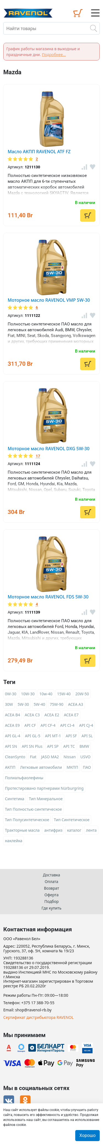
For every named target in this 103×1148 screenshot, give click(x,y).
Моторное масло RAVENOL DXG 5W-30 (49, 449)
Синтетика (14, 798)
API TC (69, 746)
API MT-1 (53, 735)
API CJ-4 (86, 725)
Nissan (69, 756)
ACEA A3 (75, 704)
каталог (74, 830)
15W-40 (64, 693)
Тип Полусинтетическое (27, 819)
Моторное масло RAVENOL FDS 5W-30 (48, 597)
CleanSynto (15, 756)
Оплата (51, 881)
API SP (53, 746)
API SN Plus (32, 746)
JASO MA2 (50, 756)
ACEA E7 (71, 714)
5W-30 (23, 704)
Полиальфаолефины (24, 777)
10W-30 (28, 693)
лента (91, 830)
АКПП (10, 767)
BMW (84, 746)
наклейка (13, 840)
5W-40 (39, 704)
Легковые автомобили (41, 767)
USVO (85, 756)
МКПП (72, 767)
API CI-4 (67, 725)
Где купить (51, 908)
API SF (71, 735)
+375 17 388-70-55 (37, 1003)
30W (9, 704)
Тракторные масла (22, 830)
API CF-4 (48, 725)
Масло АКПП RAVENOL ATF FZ (39, 152)
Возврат (51, 888)
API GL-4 (12, 735)
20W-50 (82, 693)
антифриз (53, 830)
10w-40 (45, 693)
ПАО (87, 767)
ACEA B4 (12, 714)
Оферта (51, 894)
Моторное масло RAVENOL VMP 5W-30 (49, 300)
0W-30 (10, 693)
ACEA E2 (51, 714)
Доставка (51, 874)
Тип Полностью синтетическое (33, 809)
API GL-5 (32, 735)
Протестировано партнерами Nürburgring (44, 788)
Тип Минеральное (46, 798)
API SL (87, 735)
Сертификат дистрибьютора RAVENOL (38, 1017)
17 (38, 456)
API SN (11, 746)
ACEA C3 (32, 714)
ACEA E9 (12, 725)
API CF (30, 725)
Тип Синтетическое (72, 819)
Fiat (33, 756)
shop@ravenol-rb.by (33, 1010)
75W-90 (56, 704)
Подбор (51, 901)
